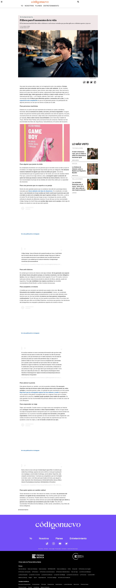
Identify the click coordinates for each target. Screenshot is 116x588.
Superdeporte (42, 577)
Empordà (74, 569)
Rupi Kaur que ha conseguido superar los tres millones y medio (39, 392)
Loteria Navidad (68, 584)
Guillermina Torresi (25, 26)
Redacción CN (75, 175)
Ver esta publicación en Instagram (30, 234)
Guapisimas (51, 584)
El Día (69, 569)
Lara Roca (74, 192)
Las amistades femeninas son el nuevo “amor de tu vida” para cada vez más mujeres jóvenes (78, 186)
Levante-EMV (91, 574)
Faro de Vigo (74, 571)
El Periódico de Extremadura (47, 571)
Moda (74, 163)
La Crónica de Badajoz (85, 571)
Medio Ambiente (45, 587)
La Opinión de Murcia (46, 574)
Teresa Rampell (41, 485)
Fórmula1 (43, 584)
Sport (35, 577)
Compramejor (36, 584)
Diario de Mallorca (61, 569)
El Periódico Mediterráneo (63, 571)
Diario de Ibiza (42, 569)
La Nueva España (23, 574)
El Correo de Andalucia (64, 577)
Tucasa (30, 587)
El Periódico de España (24, 571)
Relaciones (77, 179)
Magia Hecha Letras (42, 264)
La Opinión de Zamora (72, 574)
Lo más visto (80, 144)
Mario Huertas (75, 160)
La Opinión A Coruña (34, 574)
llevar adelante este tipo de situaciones (41, 191)
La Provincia (83, 574)
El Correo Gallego (52, 577)
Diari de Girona (22, 569)
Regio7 (30, 577)
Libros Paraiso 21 (41, 377)
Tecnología (77, 148)
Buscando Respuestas (24, 584)
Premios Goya (84, 584)
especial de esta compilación (29, 100)
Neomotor (76, 584)
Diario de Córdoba (32, 569)
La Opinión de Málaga (59, 574)
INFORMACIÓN (51, 569)
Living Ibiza (36, 587)
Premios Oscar (22, 587)
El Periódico (35, 571)
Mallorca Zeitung (23, 577)
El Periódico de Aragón (85, 569)
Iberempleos (59, 584)
